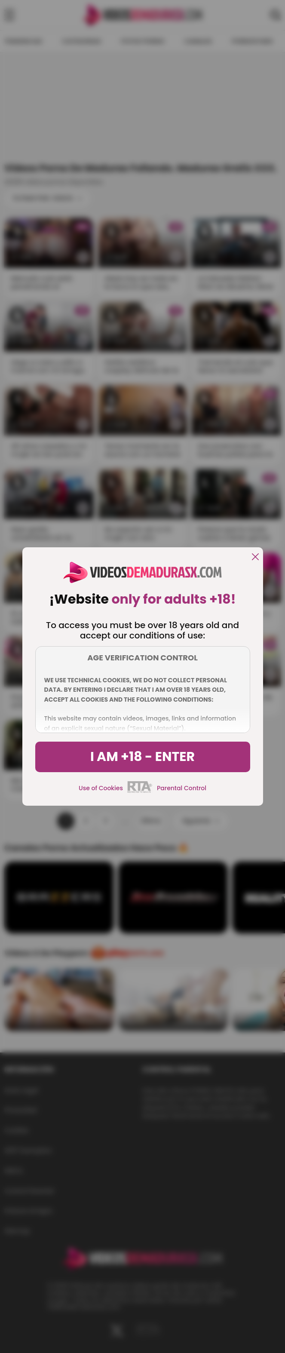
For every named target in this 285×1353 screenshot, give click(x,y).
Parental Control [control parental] (181, 788)
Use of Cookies (101, 788)
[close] (255, 557)
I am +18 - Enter (142, 757)
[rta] (140, 791)
